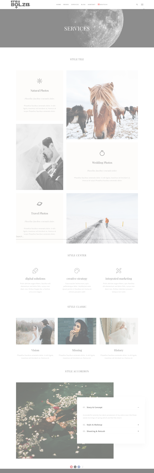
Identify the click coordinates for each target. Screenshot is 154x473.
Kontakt (91, 4)
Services (75, 4)
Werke (66, 4)
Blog (83, 4)
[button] (71, 467)
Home (58, 4)
